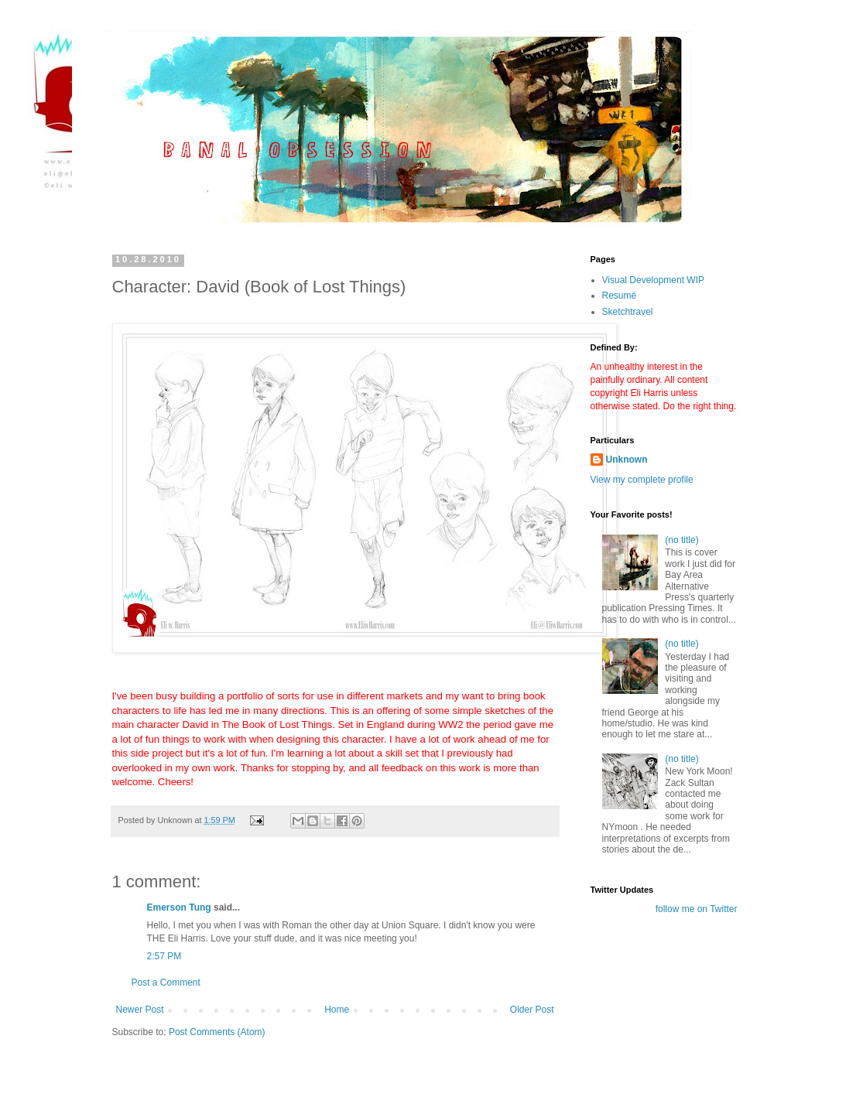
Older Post (532, 1009)
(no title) (681, 540)
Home (336, 1009)
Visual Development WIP (653, 280)
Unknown (627, 459)
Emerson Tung (179, 907)
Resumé (619, 295)
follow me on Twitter (697, 909)
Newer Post (140, 1009)
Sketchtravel (627, 311)
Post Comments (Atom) (217, 1032)
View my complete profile (642, 479)
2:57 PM (164, 956)
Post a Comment (166, 982)
